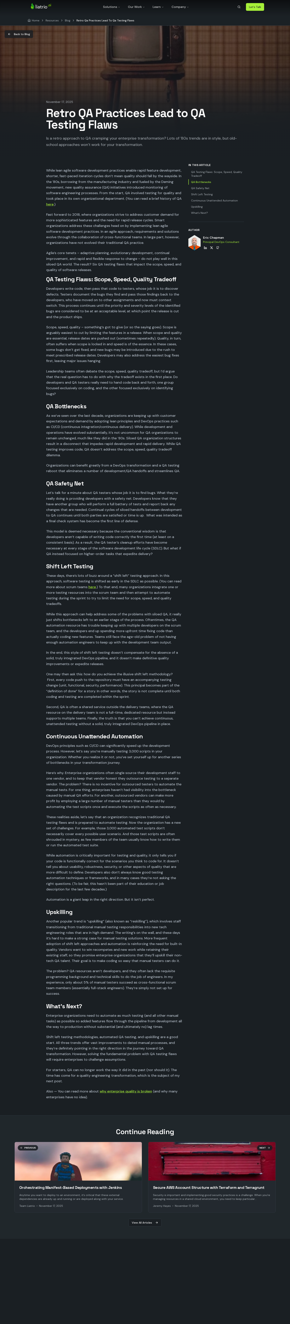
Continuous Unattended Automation (214, 200)
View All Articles (145, 1222)
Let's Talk (255, 7)
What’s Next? (199, 213)
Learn (158, 7)
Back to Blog (19, 34)
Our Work (136, 7)
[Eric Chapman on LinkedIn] (205, 247)
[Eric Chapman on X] (211, 247)
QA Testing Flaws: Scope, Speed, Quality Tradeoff (216, 174)
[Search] (239, 7)
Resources (52, 20)
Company (180, 7)
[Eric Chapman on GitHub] (217, 247)
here (50, 204)
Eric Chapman (213, 238)
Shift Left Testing (202, 194)
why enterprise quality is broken (126, 1091)
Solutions (111, 7)
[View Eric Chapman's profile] (194, 242)
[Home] (33, 20)
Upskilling (197, 206)
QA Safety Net (200, 188)
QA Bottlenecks (201, 182)
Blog (67, 20)
